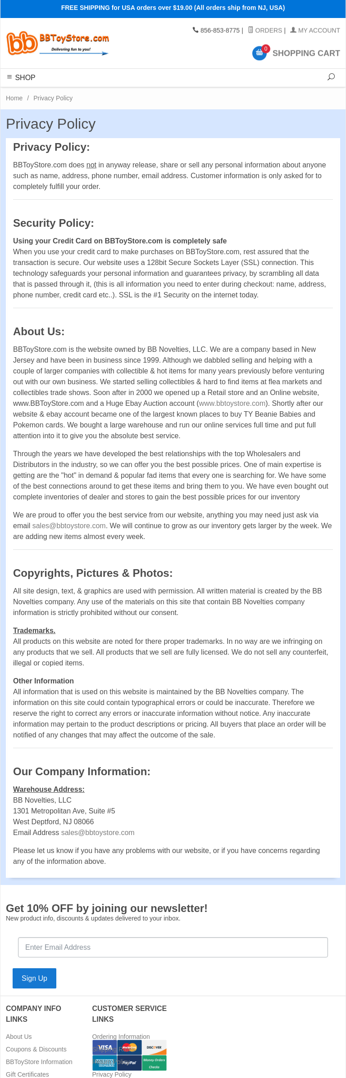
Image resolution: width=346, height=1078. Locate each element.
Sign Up (34, 978)
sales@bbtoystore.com (69, 526)
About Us (19, 1036)
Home (14, 98)
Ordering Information (121, 1036)
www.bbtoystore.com (232, 403)
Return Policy (111, 1061)
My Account (315, 30)
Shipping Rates (113, 1049)
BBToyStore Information (39, 1061)
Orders (265, 30)
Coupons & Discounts (36, 1049)
